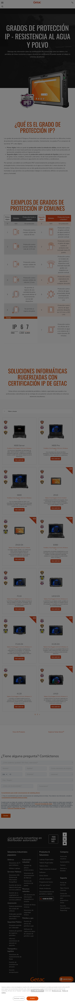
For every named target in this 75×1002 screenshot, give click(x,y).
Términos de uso (56, 995)
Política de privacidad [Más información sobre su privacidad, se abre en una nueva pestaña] (37, 995)
